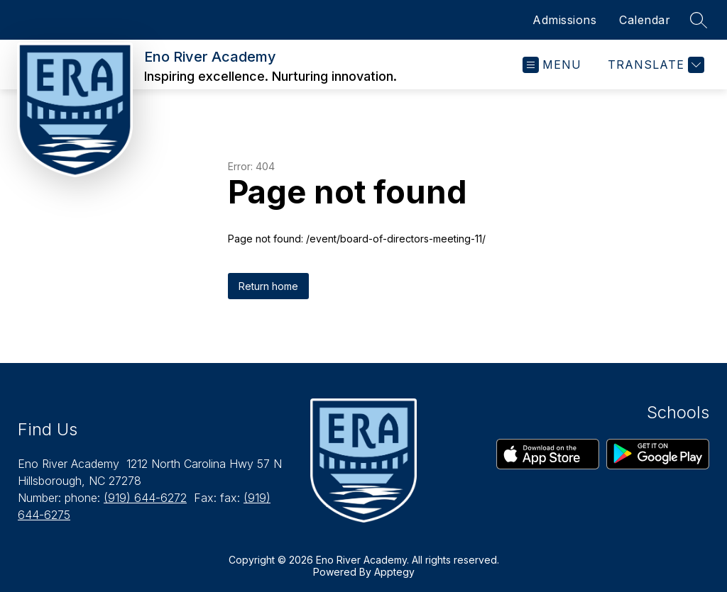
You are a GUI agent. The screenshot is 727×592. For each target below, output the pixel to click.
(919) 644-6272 (145, 498)
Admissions (564, 20)
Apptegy (394, 572)
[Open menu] (552, 65)
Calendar (644, 20)
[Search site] (698, 19)
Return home (268, 286)
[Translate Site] (654, 65)
